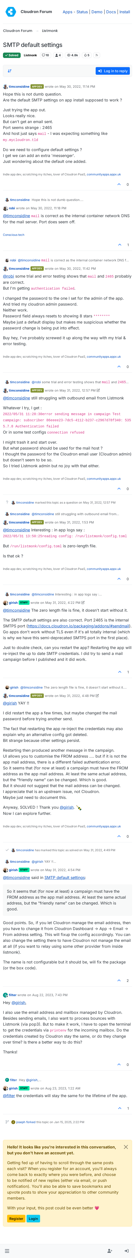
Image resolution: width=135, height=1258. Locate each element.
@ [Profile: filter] (9, 1095)
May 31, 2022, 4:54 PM (62, 870)
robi (12, 208)
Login (33, 1218)
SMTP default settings (65, 877)
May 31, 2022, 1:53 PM (77, 522)
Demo (97, 11)
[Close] (126, 1147)
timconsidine (19, 86)
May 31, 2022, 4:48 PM (77, 696)
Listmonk (30, 55)
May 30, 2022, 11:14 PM (77, 86)
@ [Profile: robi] (8, 276)
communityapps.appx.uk (104, 174)
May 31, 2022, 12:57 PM (78, 390)
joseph (20, 1122)
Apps (67, 11)
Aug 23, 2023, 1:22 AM (62, 1088)
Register (16, 1218)
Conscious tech (13, 235)
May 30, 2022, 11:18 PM (48, 208)
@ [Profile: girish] (10, 703)
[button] (7, 1251)
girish (13, 603)
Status (82, 11)
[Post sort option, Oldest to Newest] (9, 71)
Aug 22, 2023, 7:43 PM (50, 995)
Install (125, 11)
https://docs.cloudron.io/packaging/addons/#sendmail (78, 625)
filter (12, 995)
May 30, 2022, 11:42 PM (78, 268)
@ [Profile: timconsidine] (16, 215)
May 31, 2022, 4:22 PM (62, 603)
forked (30, 1122)
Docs (111, 11)
